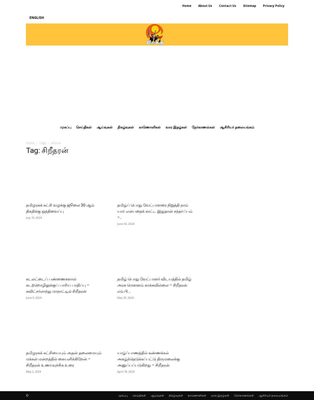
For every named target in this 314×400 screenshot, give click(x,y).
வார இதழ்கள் (220, 395)
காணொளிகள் (197, 395)
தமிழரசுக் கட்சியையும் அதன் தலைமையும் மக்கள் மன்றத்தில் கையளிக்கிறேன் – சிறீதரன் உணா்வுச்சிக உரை (64, 359)
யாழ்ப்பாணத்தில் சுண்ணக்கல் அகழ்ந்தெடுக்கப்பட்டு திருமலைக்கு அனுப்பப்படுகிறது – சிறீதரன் (148, 359)
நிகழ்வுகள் (176, 395)
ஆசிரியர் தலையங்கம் (273, 395)
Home (30, 143)
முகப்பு (123, 395)
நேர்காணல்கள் (244, 395)
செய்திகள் (139, 395)
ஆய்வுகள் (157, 395)
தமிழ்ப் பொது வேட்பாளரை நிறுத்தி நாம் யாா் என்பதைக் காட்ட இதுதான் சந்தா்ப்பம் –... (155, 211)
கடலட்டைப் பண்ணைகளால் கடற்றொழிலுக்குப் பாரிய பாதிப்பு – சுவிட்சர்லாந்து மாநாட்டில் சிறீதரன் (57, 285)
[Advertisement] (157, 82)
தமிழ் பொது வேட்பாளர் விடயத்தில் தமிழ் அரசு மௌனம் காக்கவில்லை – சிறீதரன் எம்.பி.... (154, 285)
